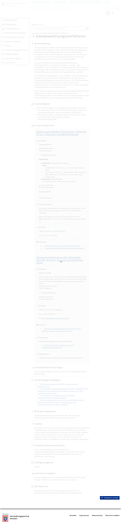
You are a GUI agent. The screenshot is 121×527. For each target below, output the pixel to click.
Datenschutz (97, 515)
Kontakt (73, 515)
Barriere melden (112, 515)
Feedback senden (109, 498)
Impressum (84, 515)
